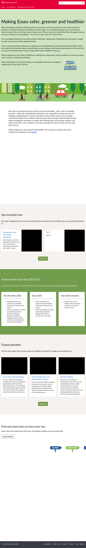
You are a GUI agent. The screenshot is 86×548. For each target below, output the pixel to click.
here (58, 51)
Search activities (8, 436)
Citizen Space (7, 544)
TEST (48, 232)
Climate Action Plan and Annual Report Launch (40, 378)
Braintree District (66, 377)
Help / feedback (80, 544)
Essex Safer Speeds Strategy (13, 377)
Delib (16, 544)
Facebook (33, 132)
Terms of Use (56, 544)
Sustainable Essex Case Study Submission (9, 234)
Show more (43, 258)
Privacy (71, 544)
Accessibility (47, 544)
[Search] (83, 3)
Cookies (64, 544)
